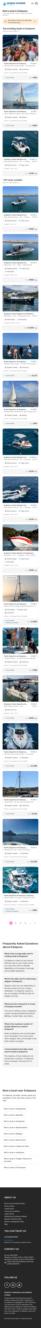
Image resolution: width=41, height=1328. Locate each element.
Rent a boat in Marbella (13, 1115)
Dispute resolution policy (13, 1219)
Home (4, 13)
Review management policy (14, 1221)
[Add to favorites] (35, 133)
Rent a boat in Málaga (13, 1134)
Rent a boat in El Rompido (14, 1167)
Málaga (29, 13)
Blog (6, 1224)
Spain (17, 13)
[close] (35, 21)
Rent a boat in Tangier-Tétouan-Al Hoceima (17, 1160)
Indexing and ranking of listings (15, 1216)
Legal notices (9, 1214)
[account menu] (36, 3)
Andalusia (23, 13)
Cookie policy (9, 1209)
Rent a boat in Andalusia (14, 1152)
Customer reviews (11, 1237)
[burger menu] (32, 3)
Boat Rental (11, 13)
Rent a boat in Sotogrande (15, 1109)
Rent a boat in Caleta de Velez (16, 1146)
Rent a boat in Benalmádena (15, 1127)
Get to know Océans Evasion (14, 1203)
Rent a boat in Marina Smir (15, 1140)
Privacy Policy (9, 1206)
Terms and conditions (12, 1211)
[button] (20, 59)
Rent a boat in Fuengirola (14, 1121)
